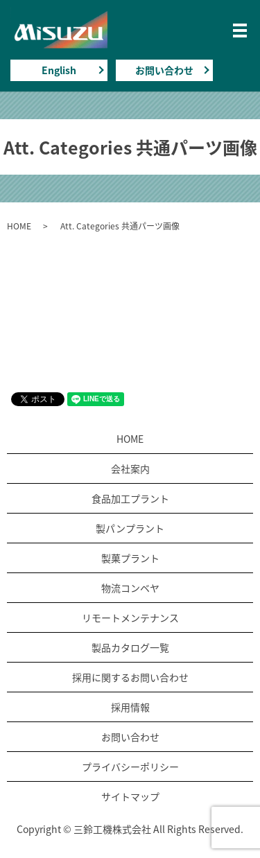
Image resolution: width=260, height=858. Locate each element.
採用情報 (130, 707)
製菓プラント (130, 558)
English (59, 70)
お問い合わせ (164, 70)
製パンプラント (130, 528)
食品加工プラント (130, 498)
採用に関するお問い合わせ (130, 677)
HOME (19, 226)
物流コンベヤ (130, 588)
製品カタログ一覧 (130, 647)
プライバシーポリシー (130, 766)
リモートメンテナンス (130, 617)
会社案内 (130, 468)
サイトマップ (130, 796)
